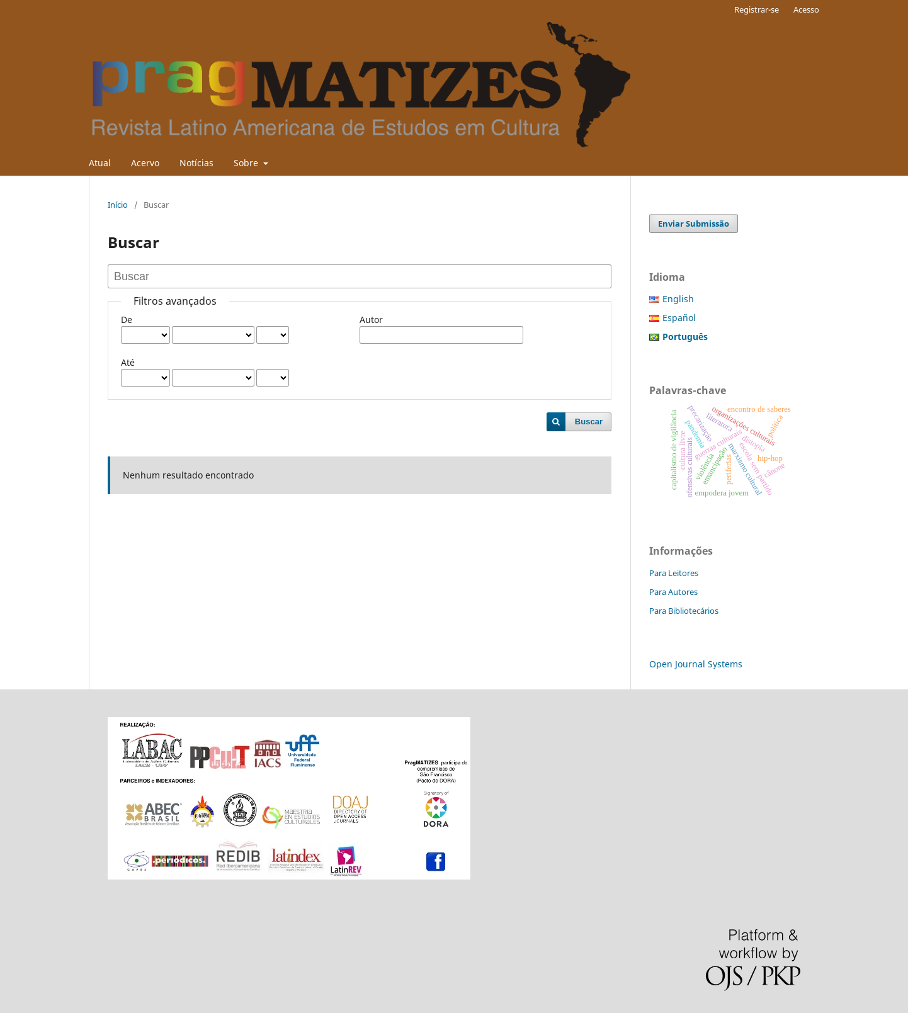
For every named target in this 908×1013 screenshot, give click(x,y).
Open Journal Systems (695, 664)
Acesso (806, 9)
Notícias (196, 163)
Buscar (589, 421)
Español (679, 318)
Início (118, 204)
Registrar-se (756, 9)
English (678, 299)
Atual (100, 163)
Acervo (145, 163)
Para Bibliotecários (683, 610)
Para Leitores (673, 573)
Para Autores (673, 591)
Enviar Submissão (693, 223)
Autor (371, 319)
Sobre (247, 163)
